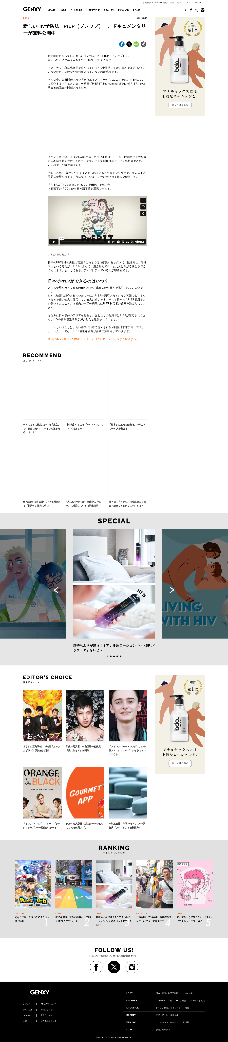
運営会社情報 (38, 1015)
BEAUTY (109, 10)
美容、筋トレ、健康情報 (152, 1015)
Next (172, 590)
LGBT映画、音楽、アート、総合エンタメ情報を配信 (165, 1000)
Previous (56, 590)
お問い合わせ (38, 1010)
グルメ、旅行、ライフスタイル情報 (157, 1008)
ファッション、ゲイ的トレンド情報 (157, 1022)
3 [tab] (114, 656)
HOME (51, 10)
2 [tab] (111, 656)
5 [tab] (120, 656)
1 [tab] (107, 656)
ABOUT (188, 3)
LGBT (63, 10)
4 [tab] (117, 656)
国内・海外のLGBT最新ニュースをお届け (160, 993)
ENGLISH (198, 3)
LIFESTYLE (93, 10)
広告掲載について (40, 1021)
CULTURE (76, 10)
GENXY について (39, 1004)
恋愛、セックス (148, 1029)
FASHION (123, 10)
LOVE (136, 10)
